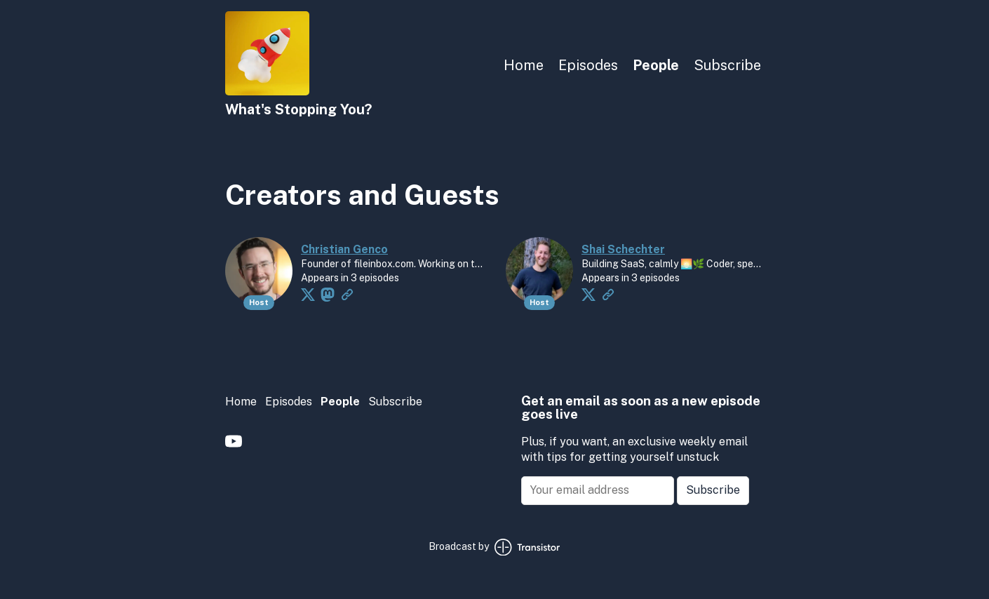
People (656, 65)
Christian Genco (344, 249)
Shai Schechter (623, 249)
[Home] (267, 91)
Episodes (588, 65)
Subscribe (727, 65)
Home (524, 65)
